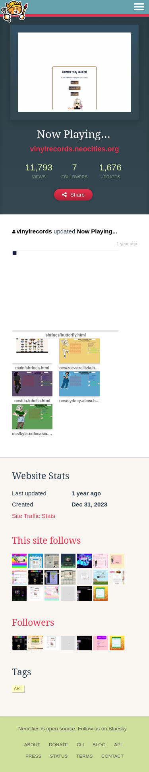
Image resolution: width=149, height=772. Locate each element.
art (18, 688)
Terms (84, 756)
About (32, 744)
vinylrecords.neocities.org (74, 149)
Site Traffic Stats (33, 515)
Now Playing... (97, 231)
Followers (33, 622)
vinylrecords (32, 231)
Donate (58, 744)
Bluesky (117, 729)
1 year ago (126, 243)
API (118, 744)
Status (59, 756)
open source (60, 729)
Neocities (29, 729)
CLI (80, 744)
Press (33, 756)
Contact (112, 756)
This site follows (46, 540)
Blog (99, 744)
